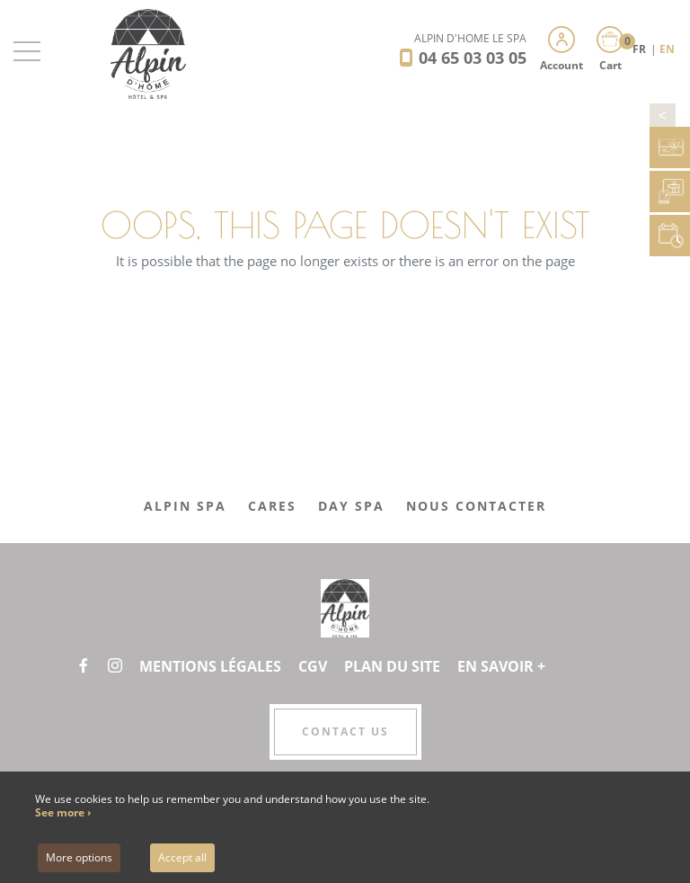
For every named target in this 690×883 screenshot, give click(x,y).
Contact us (345, 731)
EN (667, 49)
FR (640, 49)
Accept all (182, 857)
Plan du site (392, 666)
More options (79, 857)
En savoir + (501, 666)
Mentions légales (210, 666)
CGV (312, 666)
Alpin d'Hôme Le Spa (470, 38)
